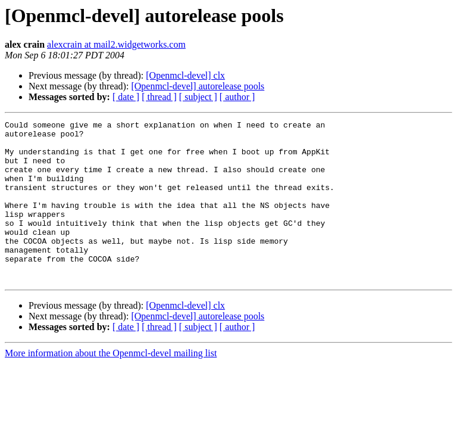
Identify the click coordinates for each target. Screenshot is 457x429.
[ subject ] (198, 97)
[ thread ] (159, 97)
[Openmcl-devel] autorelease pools (197, 86)
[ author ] (237, 97)
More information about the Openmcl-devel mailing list (111, 385)
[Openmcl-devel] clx (185, 75)
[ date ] (125, 97)
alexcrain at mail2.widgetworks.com (116, 44)
